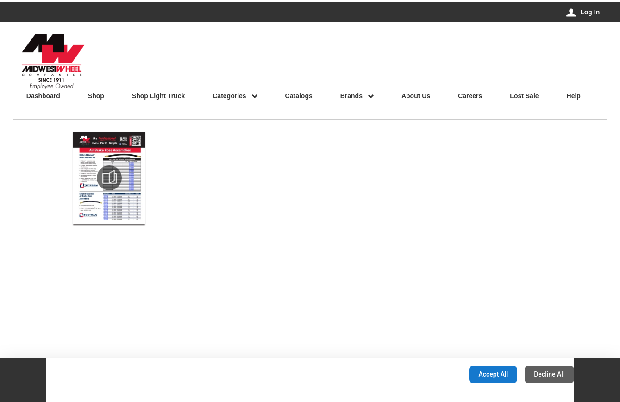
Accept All (493, 374)
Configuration (432, 374)
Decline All (549, 374)
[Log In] (583, 12)
